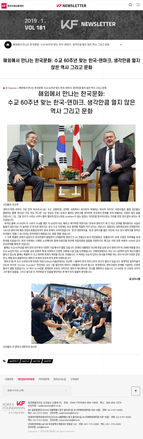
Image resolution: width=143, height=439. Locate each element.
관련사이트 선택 (37, 390)
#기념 (37, 361)
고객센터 (74, 379)
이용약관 (9, 379)
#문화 (48, 361)
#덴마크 (14, 361)
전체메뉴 (138, 5)
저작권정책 (44, 379)
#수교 (26, 361)
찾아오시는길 (59, 379)
